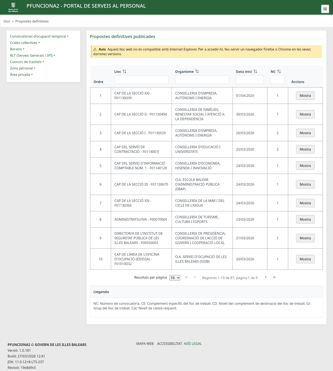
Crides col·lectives (23, 42)
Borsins (16, 49)
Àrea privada (20, 74)
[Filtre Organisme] (202, 79)
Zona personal (21, 68)
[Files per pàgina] (174, 278)
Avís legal (193, 343)
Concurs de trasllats (25, 61)
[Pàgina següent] (266, 277)
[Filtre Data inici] (250, 79)
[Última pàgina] (274, 277)
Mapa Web (145, 343)
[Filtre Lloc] (141, 79)
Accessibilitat (169, 343)
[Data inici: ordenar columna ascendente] (250, 76)
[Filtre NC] (278, 79)
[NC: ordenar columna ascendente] (277, 76)
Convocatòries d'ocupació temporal (38, 36)
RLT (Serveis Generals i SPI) (31, 55)
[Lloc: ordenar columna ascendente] (141, 76)
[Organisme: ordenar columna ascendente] (202, 76)
